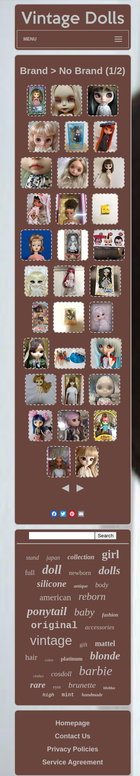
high (48, 695)
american (55, 597)
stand (32, 557)
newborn (80, 572)
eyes (57, 687)
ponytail (47, 611)
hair (31, 657)
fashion (110, 615)
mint (68, 695)
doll (51, 569)
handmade (92, 694)
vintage (51, 640)
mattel (105, 643)
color (49, 660)
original (54, 625)
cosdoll (61, 674)
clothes (38, 676)
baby (84, 612)
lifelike (109, 688)
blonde (105, 656)
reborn (92, 596)
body (101, 585)
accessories (99, 627)
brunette (82, 685)
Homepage (72, 723)
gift (83, 645)
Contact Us (72, 736)
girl (110, 554)
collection (81, 557)
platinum (72, 659)
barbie (95, 671)
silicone (51, 584)
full (30, 572)
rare (38, 685)
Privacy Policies (72, 749)
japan (53, 557)
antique (81, 586)
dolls (109, 570)
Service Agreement (72, 762)
